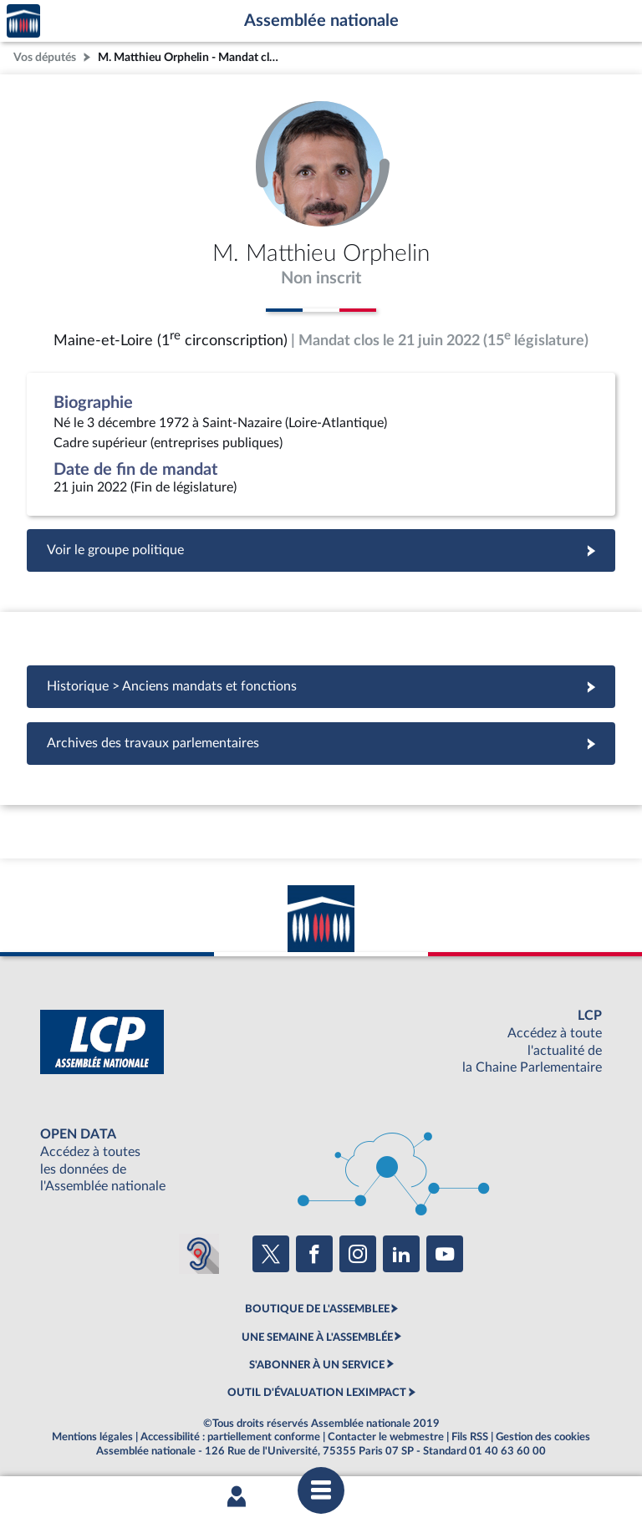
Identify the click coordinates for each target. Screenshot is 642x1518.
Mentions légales (92, 1437)
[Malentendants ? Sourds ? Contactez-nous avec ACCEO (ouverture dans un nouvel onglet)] (199, 1254)
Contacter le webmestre (386, 1437)
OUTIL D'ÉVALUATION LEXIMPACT (316, 1393)
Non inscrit (321, 278)
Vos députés (44, 57)
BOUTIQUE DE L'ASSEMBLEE (317, 1309)
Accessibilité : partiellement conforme (230, 1437)
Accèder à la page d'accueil (23, 21)
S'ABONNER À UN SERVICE (317, 1365)
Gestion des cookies (543, 1437)
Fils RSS (469, 1437)
